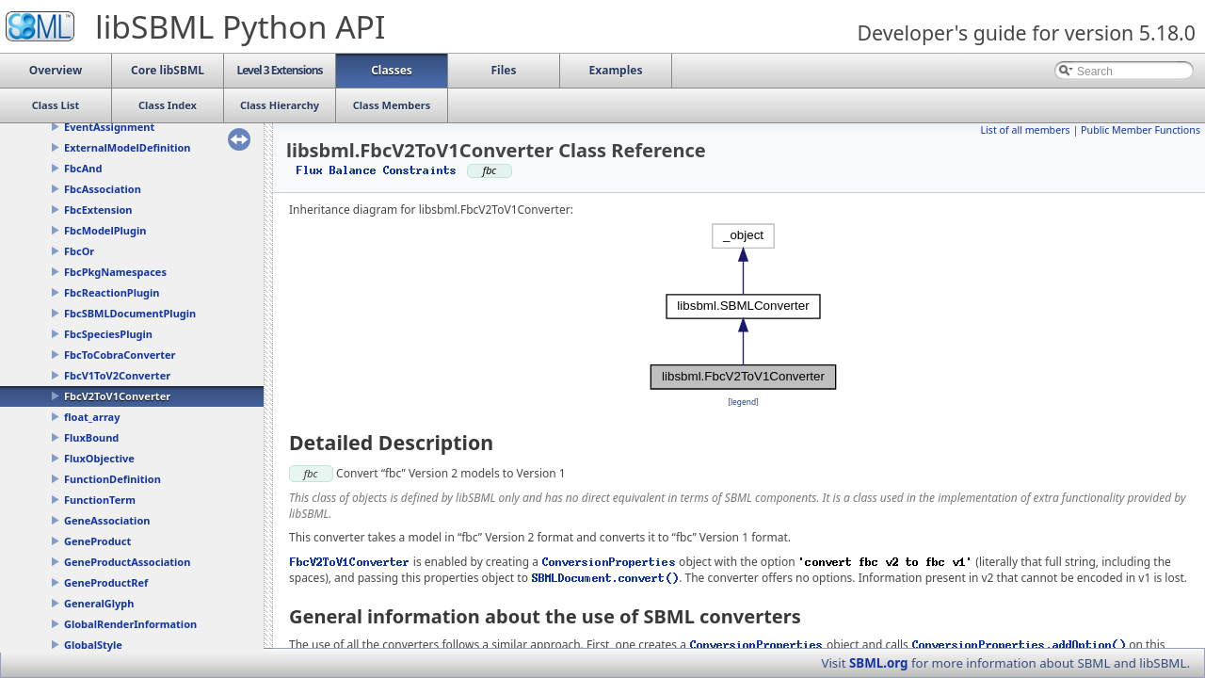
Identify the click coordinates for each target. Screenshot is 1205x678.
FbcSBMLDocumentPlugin (130, 313)
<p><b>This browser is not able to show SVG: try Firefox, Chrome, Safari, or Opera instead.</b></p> (743, 306)
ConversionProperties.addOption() (1019, 644)
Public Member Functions (1140, 130)
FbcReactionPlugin (111, 292)
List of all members (1024, 130)
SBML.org (878, 662)
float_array (92, 417)
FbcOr (79, 251)
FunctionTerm (100, 499)
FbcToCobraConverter (119, 354)
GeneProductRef (106, 582)
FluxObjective (99, 458)
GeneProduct (97, 541)
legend (743, 401)
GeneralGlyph (99, 603)
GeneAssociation (107, 520)
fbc (311, 473)
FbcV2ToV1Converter (117, 396)
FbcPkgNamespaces (115, 272)
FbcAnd (83, 168)
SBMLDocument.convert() (605, 578)
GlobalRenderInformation (130, 624)
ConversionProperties (609, 562)
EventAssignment (109, 127)
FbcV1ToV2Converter (117, 375)
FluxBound (91, 437)
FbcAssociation (102, 189)
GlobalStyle (93, 645)
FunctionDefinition (112, 479)
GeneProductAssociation (127, 562)
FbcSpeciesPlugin (108, 334)
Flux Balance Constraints (377, 170)
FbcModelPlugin (105, 230)
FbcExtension (98, 209)
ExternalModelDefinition (127, 147)
